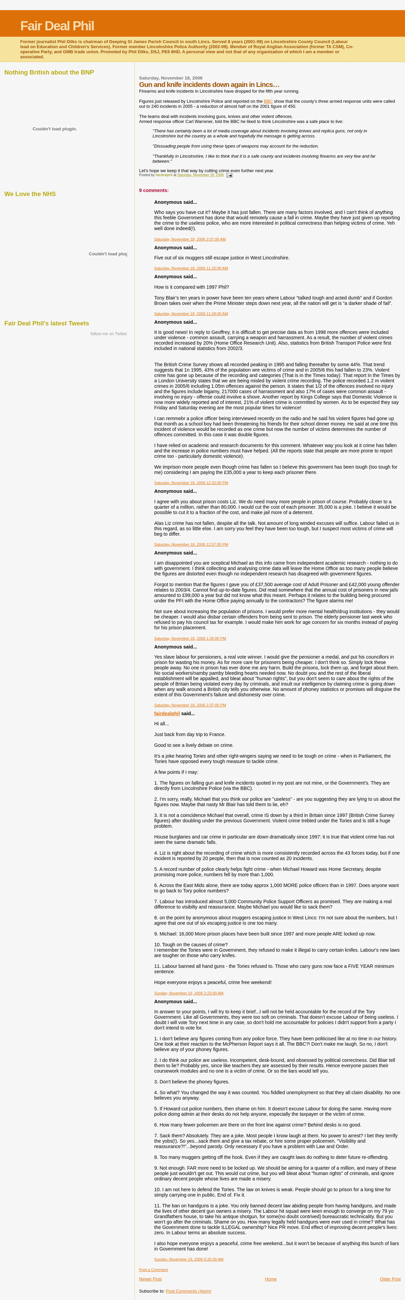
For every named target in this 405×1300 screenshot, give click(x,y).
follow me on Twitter (108, 333)
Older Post (390, 1278)
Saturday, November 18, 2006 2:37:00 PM (190, 705)
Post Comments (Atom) (188, 1291)
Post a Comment (153, 1270)
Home (271, 1278)
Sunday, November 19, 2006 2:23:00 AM (189, 993)
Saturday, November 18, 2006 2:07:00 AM (190, 239)
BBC (268, 101)
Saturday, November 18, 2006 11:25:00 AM (191, 268)
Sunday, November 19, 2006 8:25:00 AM (189, 1259)
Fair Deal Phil (57, 26)
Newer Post (150, 1278)
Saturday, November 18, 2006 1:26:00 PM (190, 638)
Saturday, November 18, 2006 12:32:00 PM (191, 483)
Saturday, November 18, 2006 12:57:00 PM (191, 544)
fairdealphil (167, 713)
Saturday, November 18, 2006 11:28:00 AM (191, 314)
